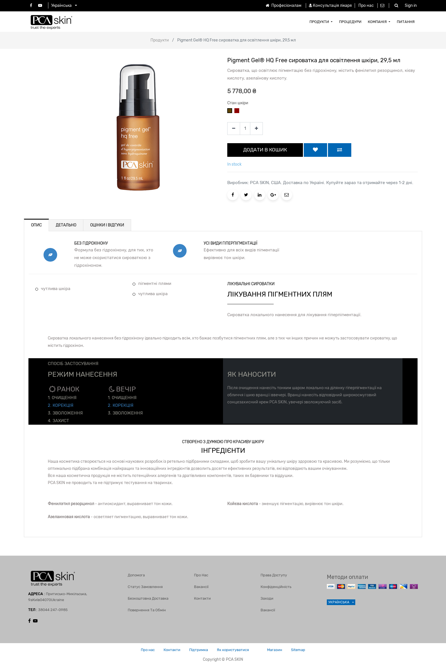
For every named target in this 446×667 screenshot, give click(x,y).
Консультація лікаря (332, 5)
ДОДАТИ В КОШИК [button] (265, 150)
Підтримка (198, 650)
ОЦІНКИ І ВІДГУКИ (107, 225)
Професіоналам (283, 5)
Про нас (366, 5)
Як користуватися (233, 650)
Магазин (274, 650)
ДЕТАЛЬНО (66, 225)
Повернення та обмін (147, 610)
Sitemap (298, 650)
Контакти (202, 598)
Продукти (159, 40)
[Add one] (256, 128)
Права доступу (274, 575)
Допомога (136, 575)
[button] (315, 150)
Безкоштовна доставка (148, 598)
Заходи (267, 598)
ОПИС (36, 225)
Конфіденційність (276, 587)
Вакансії (201, 587)
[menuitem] (321, 21)
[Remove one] (233, 128)
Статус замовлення (145, 587)
